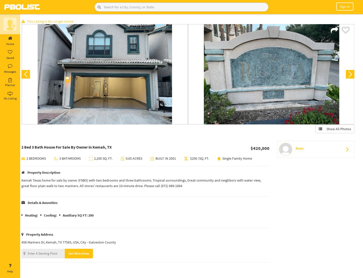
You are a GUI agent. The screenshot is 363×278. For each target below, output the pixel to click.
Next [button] (350, 74)
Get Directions (81, 254)
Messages (10, 69)
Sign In (345, 6)
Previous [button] (28, 74)
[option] (106, 74)
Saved (10, 55)
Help (10, 268)
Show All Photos (334, 129)
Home (10, 41)
